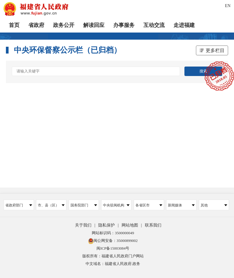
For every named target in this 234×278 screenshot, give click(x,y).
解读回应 (93, 25)
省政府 (36, 25)
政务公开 (63, 25)
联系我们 (153, 225)
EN (227, 6)
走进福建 (184, 25)
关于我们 (83, 225)
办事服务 (124, 25)
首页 (14, 25)
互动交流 (154, 25)
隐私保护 (106, 225)
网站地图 (130, 225)
